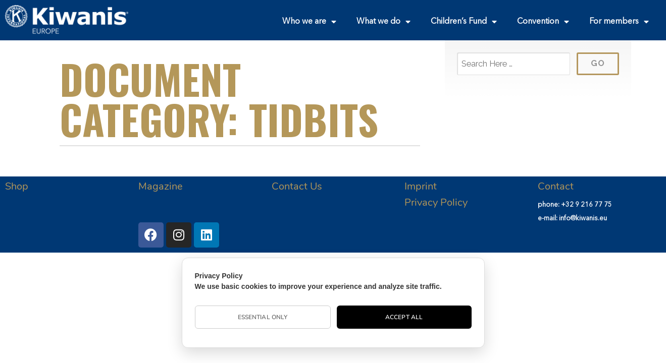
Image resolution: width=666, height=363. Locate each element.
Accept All (404, 317)
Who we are (309, 22)
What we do (383, 22)
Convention (543, 22)
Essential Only (262, 317)
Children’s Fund (464, 22)
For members (619, 22)
